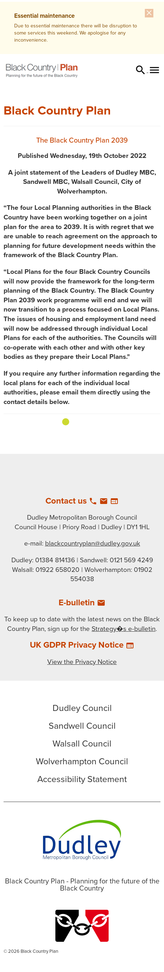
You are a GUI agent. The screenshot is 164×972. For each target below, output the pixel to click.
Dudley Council (82, 708)
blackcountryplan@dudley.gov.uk (92, 543)
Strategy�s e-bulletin (123, 629)
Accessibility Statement (82, 779)
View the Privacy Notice (82, 662)
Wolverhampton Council (82, 761)
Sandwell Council (82, 726)
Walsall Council (82, 743)
